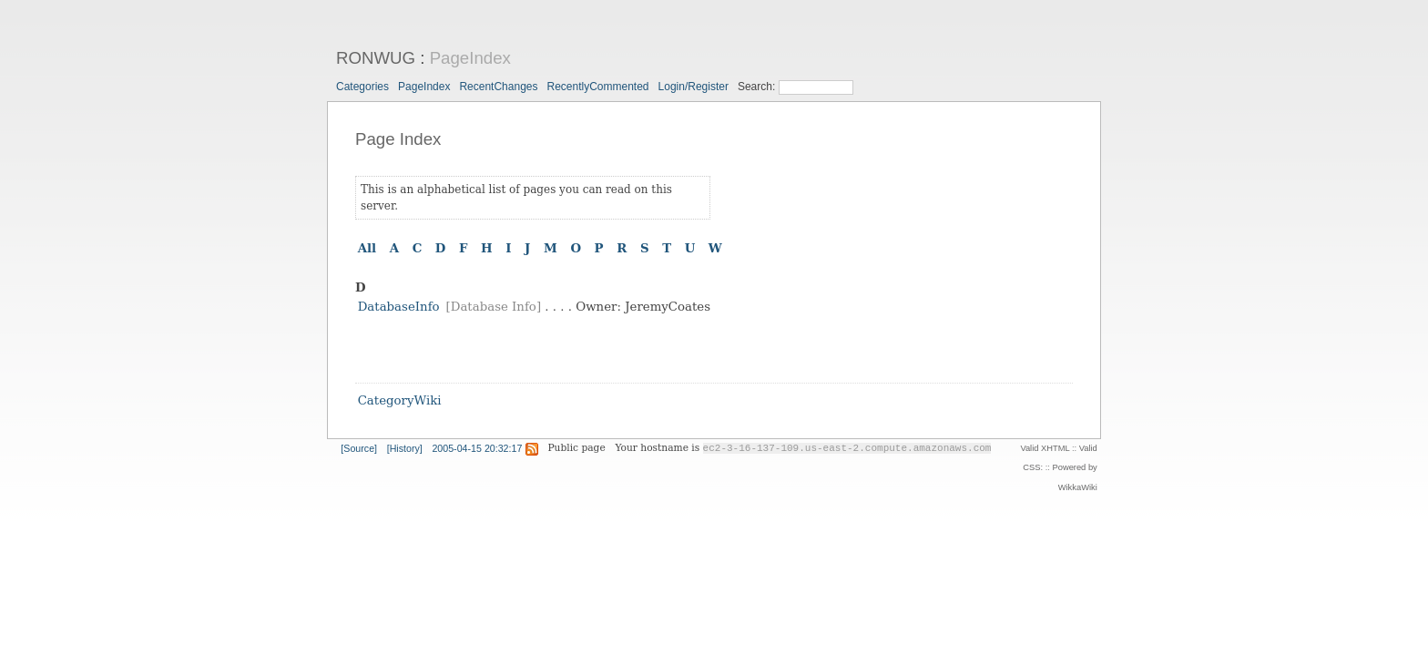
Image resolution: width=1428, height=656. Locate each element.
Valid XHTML (1044, 448)
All (367, 248)
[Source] (359, 448)
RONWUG (375, 57)
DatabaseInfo (399, 306)
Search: (758, 86)
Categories (362, 86)
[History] (405, 448)
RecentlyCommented (597, 86)
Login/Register (693, 86)
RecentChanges (498, 86)
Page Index (398, 139)
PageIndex (470, 57)
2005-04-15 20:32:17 (477, 448)
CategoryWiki (400, 401)
